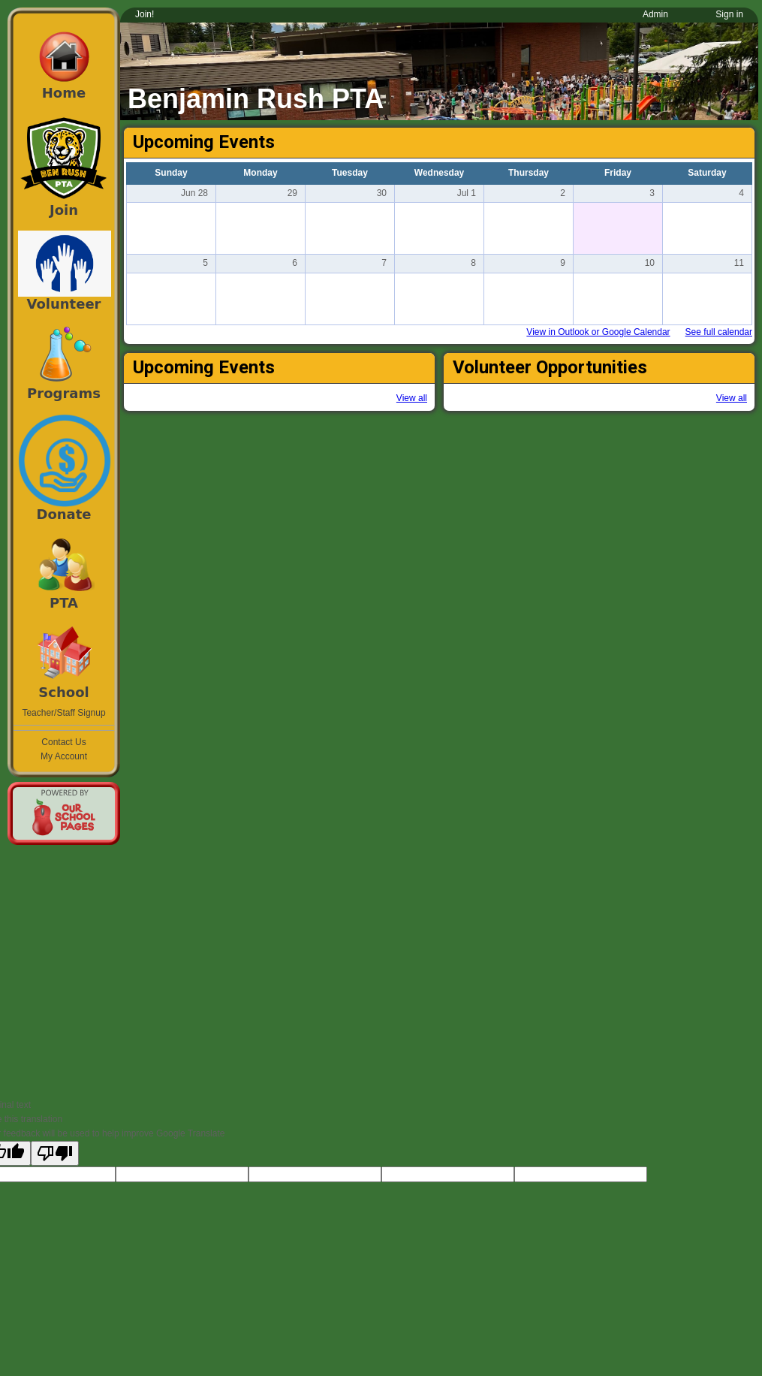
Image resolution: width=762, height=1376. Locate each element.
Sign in (729, 14)
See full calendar (718, 332)
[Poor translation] (55, 1153)
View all (411, 398)
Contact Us (63, 742)
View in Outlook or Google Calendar (598, 332)
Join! (144, 14)
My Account (64, 756)
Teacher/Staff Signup (63, 713)
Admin (655, 14)
